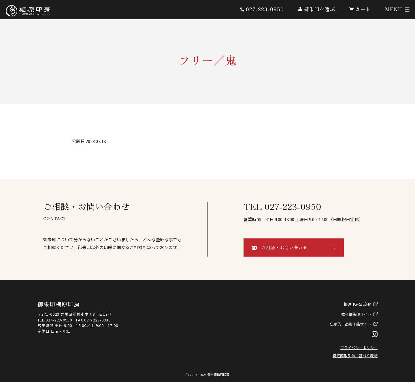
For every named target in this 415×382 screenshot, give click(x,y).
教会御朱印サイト (356, 314)
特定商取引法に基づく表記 (355, 355)
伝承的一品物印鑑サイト (350, 324)
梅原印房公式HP (357, 304)
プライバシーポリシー (359, 347)
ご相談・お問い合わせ (284, 247)
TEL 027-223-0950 (282, 206)
